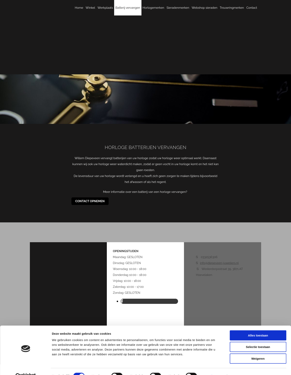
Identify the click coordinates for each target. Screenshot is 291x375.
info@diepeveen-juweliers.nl (219, 263)
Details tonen (213, 367)
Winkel (90, 8)
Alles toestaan (258, 326)
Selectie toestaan (258, 338)
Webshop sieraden (204, 8)
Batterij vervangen (127, 8)
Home (79, 8)
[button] (90, 201)
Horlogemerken (153, 8)
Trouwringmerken (232, 8)
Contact (251, 8)
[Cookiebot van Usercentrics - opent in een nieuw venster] (25, 367)
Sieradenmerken (178, 8)
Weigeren (257, 349)
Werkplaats (105, 8)
